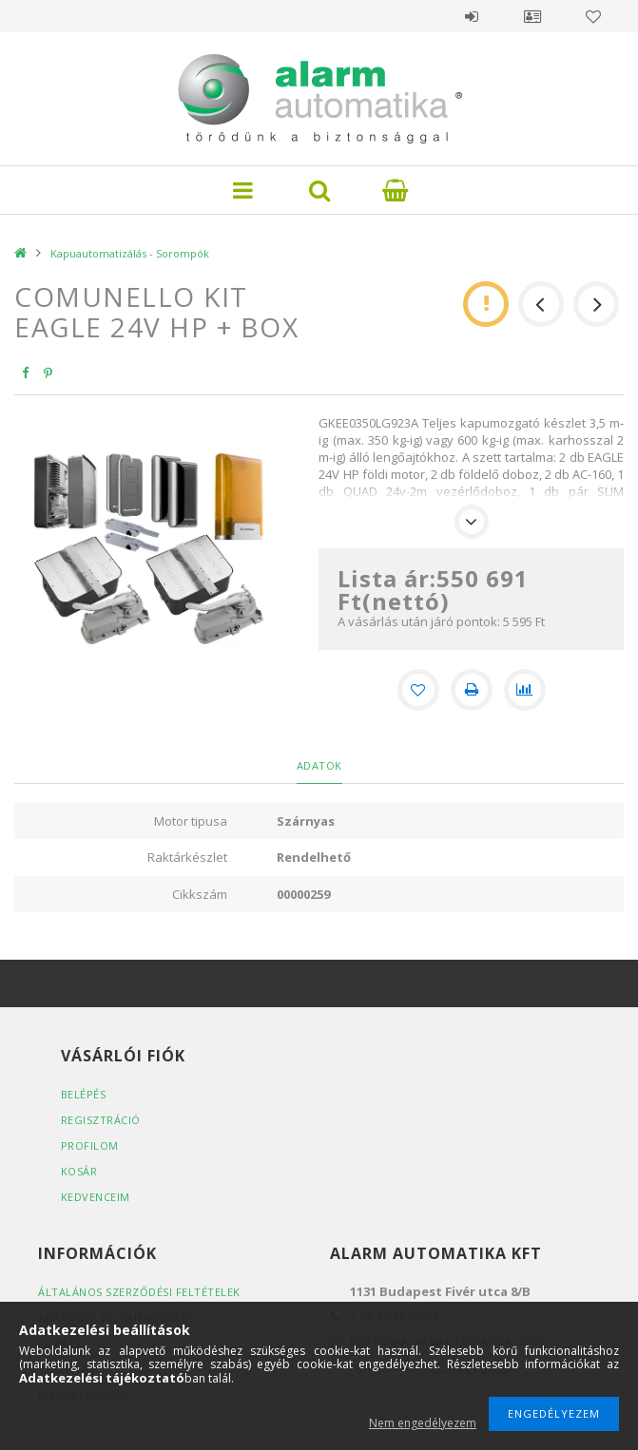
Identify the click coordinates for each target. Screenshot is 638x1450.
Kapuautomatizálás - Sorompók (129, 253)
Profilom (90, 1145)
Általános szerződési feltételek (139, 1292)
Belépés (471, 16)
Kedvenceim (95, 1197)
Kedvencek (593, 16)
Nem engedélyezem (422, 1423)
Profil (532, 16)
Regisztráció (101, 1120)
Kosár (79, 1171)
